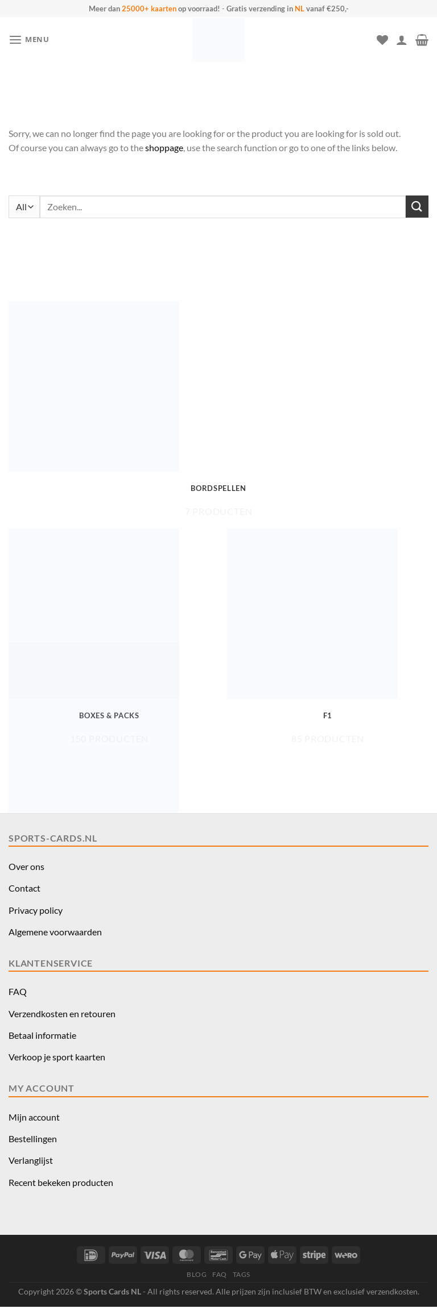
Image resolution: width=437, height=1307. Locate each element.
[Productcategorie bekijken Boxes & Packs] (109, 636)
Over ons (26, 866)
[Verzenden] (417, 206)
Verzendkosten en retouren (62, 1013)
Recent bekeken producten (61, 1182)
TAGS (241, 1274)
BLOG (197, 1274)
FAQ (18, 991)
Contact (24, 888)
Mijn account (34, 1117)
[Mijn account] (401, 39)
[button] (29, 40)
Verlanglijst (31, 1160)
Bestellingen (33, 1138)
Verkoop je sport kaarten (57, 1056)
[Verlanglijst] (382, 39)
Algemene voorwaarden (55, 931)
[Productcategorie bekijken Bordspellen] (218, 409)
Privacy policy (36, 910)
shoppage (164, 147)
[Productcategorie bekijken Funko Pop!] (109, 750)
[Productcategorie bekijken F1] (327, 636)
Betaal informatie (42, 1035)
